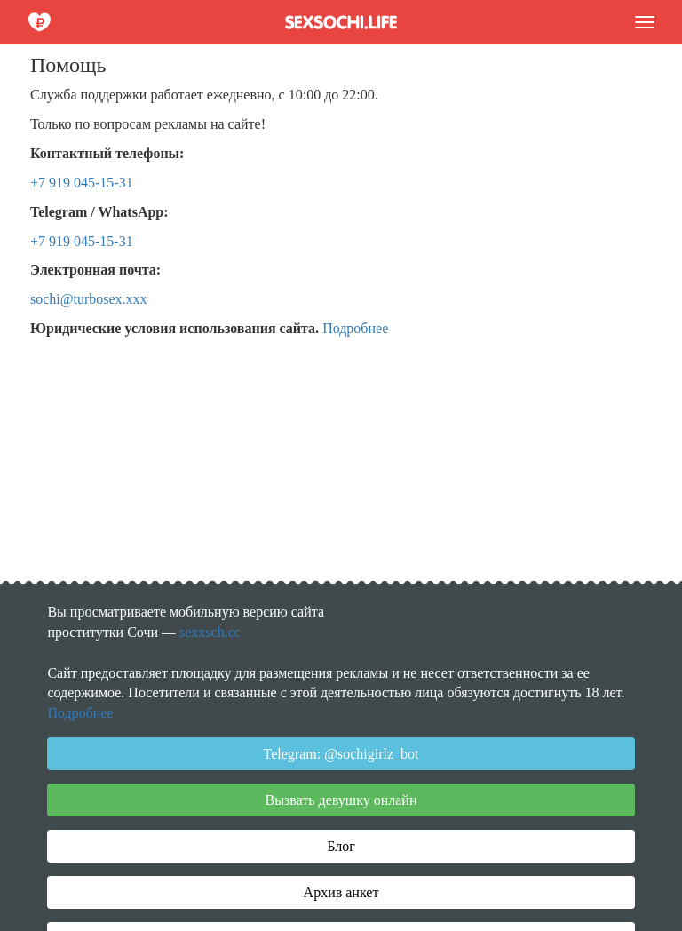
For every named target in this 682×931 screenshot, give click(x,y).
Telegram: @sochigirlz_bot (341, 753)
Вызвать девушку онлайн (341, 800)
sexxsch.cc (210, 632)
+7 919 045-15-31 (81, 182)
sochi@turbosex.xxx (88, 298)
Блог (341, 846)
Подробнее (355, 328)
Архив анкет (341, 892)
